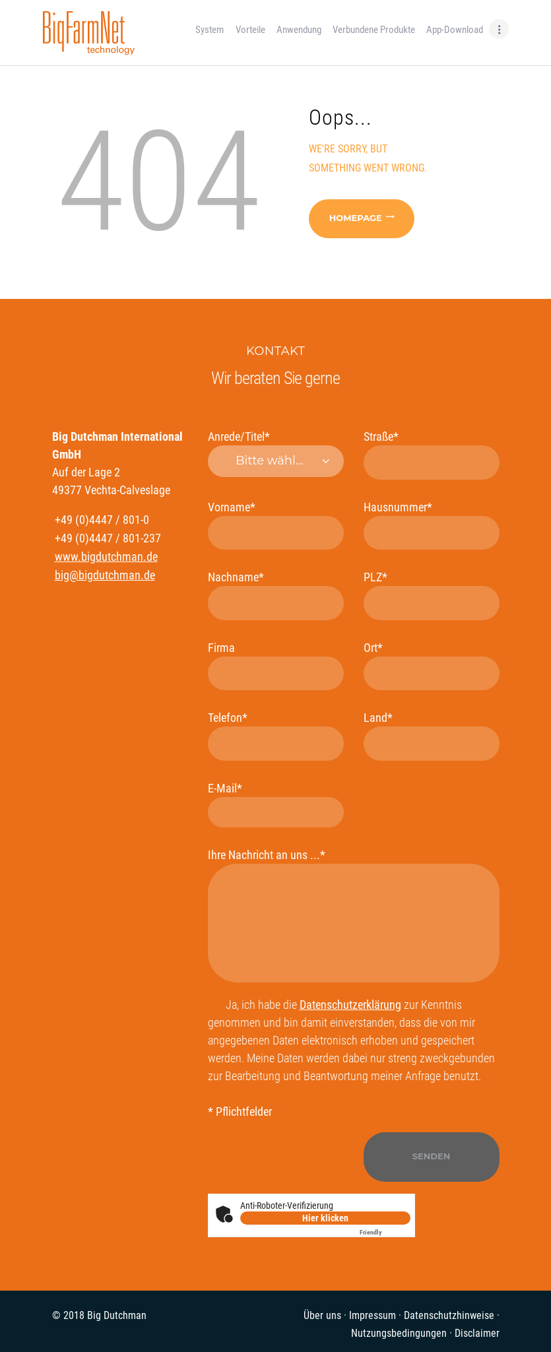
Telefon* (276, 735)
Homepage (355, 217)
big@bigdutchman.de (105, 575)
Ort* (432, 665)
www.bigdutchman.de (106, 556)
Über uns (322, 1315)
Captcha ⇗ (385, 1232)
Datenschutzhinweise (449, 1315)
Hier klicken (325, 1218)
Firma (276, 665)
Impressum (372, 1315)
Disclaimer (477, 1333)
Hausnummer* (432, 525)
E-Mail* (276, 804)
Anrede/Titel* (276, 453)
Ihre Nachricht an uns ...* (354, 915)
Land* (432, 735)
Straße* (432, 454)
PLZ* (432, 595)
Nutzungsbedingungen (399, 1333)
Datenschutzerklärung (350, 1005)
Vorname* (276, 525)
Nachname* (276, 595)
